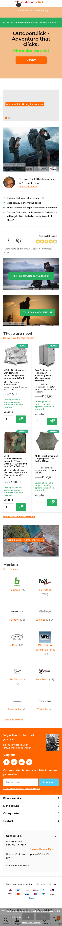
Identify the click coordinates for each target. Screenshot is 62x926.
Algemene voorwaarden (19, 883)
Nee (43, 917)
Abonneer (49, 782)
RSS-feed (40, 883)
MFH (17, 639)
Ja (28, 917)
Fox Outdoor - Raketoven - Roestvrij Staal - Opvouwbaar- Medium (44, 375)
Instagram (14, 761)
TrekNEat (45, 703)
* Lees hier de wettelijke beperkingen (21, 788)
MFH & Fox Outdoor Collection (31, 274)
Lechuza (45, 613)
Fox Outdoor (45, 586)
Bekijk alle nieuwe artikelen (19, 516)
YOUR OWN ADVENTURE (31, 310)
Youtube (29, 761)
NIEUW (31, 60)
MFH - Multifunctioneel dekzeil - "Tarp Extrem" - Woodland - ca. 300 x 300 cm (15, 461)
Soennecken (17, 703)
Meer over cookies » (32, 922)
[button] (6, 118)
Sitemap (52, 883)
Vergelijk (8, 412)
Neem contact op (28, 186)
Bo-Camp (17, 583)
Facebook (6, 761)
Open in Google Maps (41, 849)
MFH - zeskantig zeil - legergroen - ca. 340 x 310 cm (46, 458)
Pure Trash (45, 673)
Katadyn (17, 613)
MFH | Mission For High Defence (45, 643)
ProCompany (17, 675)
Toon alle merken (13, 719)
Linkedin (22, 761)
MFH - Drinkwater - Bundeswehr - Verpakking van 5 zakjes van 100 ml (15, 374)
